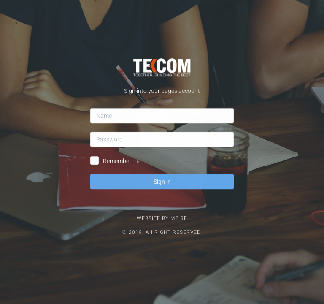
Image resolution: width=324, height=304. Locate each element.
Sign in (162, 161)
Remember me (121, 140)
